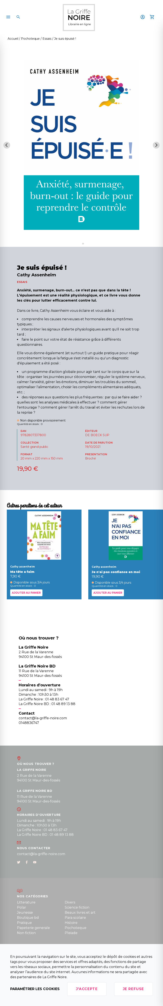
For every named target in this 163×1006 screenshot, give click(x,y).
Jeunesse (25, 912)
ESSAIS (22, 282)
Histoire (71, 923)
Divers (70, 902)
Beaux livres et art (80, 912)
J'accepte (87, 989)
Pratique (24, 923)
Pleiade (71, 933)
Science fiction (77, 907)
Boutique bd (28, 918)
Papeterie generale (33, 928)
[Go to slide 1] (80, 243)
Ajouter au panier (26, 592)
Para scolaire (75, 918)
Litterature (26, 902)
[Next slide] (156, 145)
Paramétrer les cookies (35, 989)
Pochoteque (75, 928)
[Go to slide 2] (83, 243)
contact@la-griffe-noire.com (41, 854)
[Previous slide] (6, 145)
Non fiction (26, 933)
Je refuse (133, 989)
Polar (21, 907)
